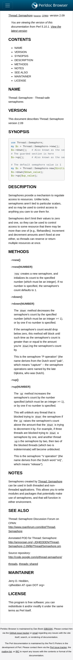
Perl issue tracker (58, 647)
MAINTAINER (22, 76)
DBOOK (48, 629)
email (35, 633)
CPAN (45, 16)
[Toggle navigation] (7, 5)
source (37, 16)
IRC (17, 651)
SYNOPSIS (21, 55)
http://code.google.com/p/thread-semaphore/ (35, 557)
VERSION (20, 52)
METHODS (21, 64)
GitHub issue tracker (19, 633)
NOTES (19, 68)
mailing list (7, 651)
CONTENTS (19, 39)
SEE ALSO (21, 72)
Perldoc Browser (50, 5)
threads (12, 563)
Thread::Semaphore (20, 15)
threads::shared (28, 563)
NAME (18, 47)
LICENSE (20, 80)
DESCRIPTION (23, 60)
